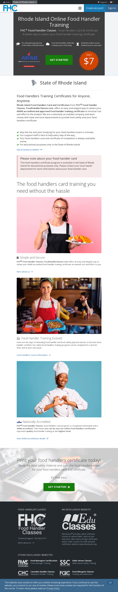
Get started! (59, 487)
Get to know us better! (29, 149)
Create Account (94, 8)
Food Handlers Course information (34, 355)
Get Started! (59, 60)
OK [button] (110, 582)
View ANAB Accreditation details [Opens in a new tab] (32, 438)
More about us (25, 271)
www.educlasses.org (87, 544)
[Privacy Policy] (52, 588)
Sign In (112, 8)
